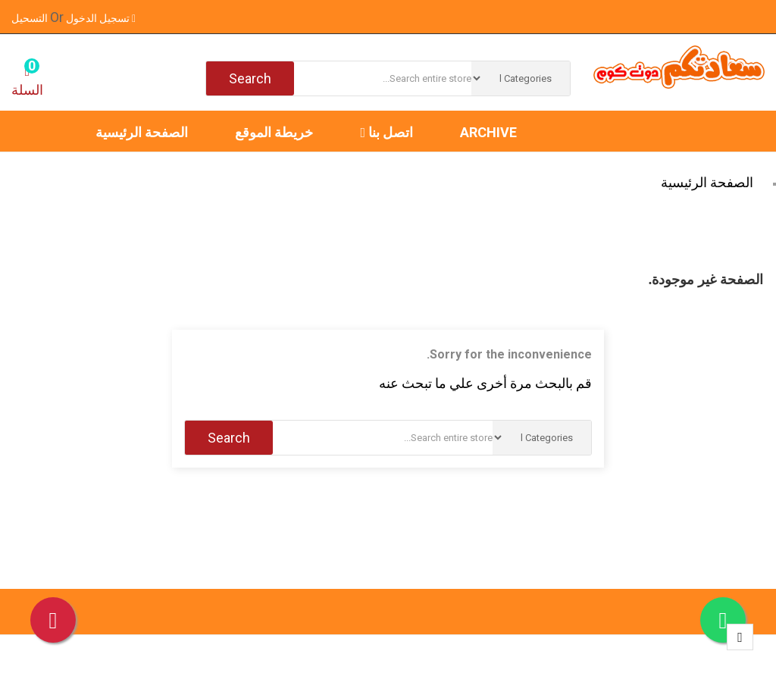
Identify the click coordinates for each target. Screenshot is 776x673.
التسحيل (37, 18)
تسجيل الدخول (100, 18)
